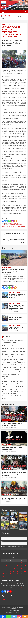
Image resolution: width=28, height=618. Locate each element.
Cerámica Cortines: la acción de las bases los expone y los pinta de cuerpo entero (13, 270)
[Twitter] (6, 221)
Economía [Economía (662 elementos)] (21, 362)
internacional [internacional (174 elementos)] (18, 370)
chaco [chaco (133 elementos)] (4, 351)
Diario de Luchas (8, 248)
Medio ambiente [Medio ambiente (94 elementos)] (13, 377)
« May (2, 576)
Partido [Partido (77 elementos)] (4, 384)
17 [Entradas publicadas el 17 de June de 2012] (25, 568)
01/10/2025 (12, 299)
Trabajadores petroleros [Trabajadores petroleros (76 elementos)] (8, 395)
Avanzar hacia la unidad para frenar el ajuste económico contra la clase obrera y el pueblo (13, 241)
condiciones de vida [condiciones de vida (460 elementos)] (16, 354)
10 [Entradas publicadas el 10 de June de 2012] (25, 565)
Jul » (26, 576)
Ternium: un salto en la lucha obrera (16, 327)
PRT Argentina (12, 427)
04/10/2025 (5, 274)
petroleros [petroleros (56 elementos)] (14, 384)
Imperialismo (6, 33)
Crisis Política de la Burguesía (11, 28)
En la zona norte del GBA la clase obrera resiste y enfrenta (17, 295)
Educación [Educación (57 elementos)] (4, 364)
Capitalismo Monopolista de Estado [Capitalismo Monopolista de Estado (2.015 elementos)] (13, 347)
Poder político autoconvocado (11, 34)
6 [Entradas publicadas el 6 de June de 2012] (10, 565)
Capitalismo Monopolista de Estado (10, 224)
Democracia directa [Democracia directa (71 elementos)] (11, 362)
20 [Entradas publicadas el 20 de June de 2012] (10, 571)
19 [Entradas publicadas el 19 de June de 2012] (6, 571)
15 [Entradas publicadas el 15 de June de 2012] (17, 568)
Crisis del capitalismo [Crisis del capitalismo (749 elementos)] (9, 358)
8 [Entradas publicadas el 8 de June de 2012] (17, 565)
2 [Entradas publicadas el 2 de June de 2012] (21, 563)
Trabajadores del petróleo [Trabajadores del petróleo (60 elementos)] (13, 393)
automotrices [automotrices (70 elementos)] (20, 343)
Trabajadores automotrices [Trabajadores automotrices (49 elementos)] (8, 391)
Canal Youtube (6, 420)
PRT (10, 48)
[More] (15, 221)
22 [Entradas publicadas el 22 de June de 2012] (17, 571)
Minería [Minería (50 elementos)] (13, 378)
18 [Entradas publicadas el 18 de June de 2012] (3, 571)
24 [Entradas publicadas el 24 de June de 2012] (25, 571)
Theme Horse (16, 610)
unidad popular (21, 226)
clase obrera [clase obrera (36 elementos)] (8, 351)
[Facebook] (3, 221)
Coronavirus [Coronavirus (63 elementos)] (5, 357)
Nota (11, 33)
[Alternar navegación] (3, 11)
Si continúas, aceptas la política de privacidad (12, 546)
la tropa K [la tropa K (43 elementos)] (10, 374)
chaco (20, 224)
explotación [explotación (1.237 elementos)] (14, 367)
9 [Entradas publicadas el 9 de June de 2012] (21, 565)
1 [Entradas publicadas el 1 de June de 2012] (17, 563)
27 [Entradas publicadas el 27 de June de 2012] (10, 574)
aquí (21, 587)
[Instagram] (12, 221)
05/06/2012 (5, 48)
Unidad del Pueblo (7, 38)
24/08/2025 (12, 330)
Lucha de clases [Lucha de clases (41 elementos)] (15, 374)
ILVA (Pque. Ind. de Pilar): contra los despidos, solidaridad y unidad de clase (16, 307)
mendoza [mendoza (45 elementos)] (4, 378)
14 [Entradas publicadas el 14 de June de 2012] (14, 568)
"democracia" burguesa (12, 223)
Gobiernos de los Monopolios (10, 31)
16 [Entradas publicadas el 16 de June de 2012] (21, 568)
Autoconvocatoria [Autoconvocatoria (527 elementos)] (9, 343)
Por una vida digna (13, 226)
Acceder (3, 599)
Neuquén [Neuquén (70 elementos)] (21, 381)
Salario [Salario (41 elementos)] (14, 389)
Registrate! (3, 600)
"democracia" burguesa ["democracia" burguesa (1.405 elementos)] (12, 340)
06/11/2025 (5, 501)
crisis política (5, 226)
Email (2, 541)
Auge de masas (6, 24)
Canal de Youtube (8, 404)
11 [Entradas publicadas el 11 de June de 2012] (3, 568)
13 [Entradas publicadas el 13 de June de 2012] (10, 568)
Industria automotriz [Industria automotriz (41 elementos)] (10, 369)
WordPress (18, 612)
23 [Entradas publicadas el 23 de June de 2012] (21, 571)
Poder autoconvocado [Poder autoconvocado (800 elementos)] (12, 385)
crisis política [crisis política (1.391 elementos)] (18, 359)
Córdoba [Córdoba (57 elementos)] (4, 362)
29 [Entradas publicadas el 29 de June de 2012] (17, 574)
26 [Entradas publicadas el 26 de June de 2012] (6, 574)
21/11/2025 (5, 477)
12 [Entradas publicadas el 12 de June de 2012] (6, 568)
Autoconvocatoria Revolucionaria (12, 26)
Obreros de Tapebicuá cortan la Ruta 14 (15, 318)
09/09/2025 (12, 321)
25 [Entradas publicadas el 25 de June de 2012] (3, 574)
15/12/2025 (5, 451)
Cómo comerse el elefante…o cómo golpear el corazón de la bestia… (14, 234)
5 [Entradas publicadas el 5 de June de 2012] (6, 565)
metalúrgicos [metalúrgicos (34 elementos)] (9, 378)
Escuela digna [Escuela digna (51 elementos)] (5, 367)
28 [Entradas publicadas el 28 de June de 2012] (14, 574)
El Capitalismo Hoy (7, 29)
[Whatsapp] (9, 221)
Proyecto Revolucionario (9, 36)
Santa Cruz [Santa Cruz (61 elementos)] (18, 389)
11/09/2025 (12, 311)
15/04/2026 (5, 427)
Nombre (3, 536)
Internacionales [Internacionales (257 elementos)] (7, 372)
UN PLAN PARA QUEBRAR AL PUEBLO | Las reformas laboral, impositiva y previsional (14, 473)
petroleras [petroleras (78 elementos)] (8, 384)
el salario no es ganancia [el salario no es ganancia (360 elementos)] (16, 365)
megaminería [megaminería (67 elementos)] (20, 377)
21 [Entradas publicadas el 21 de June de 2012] (14, 571)
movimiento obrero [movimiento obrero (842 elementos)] (10, 381)
